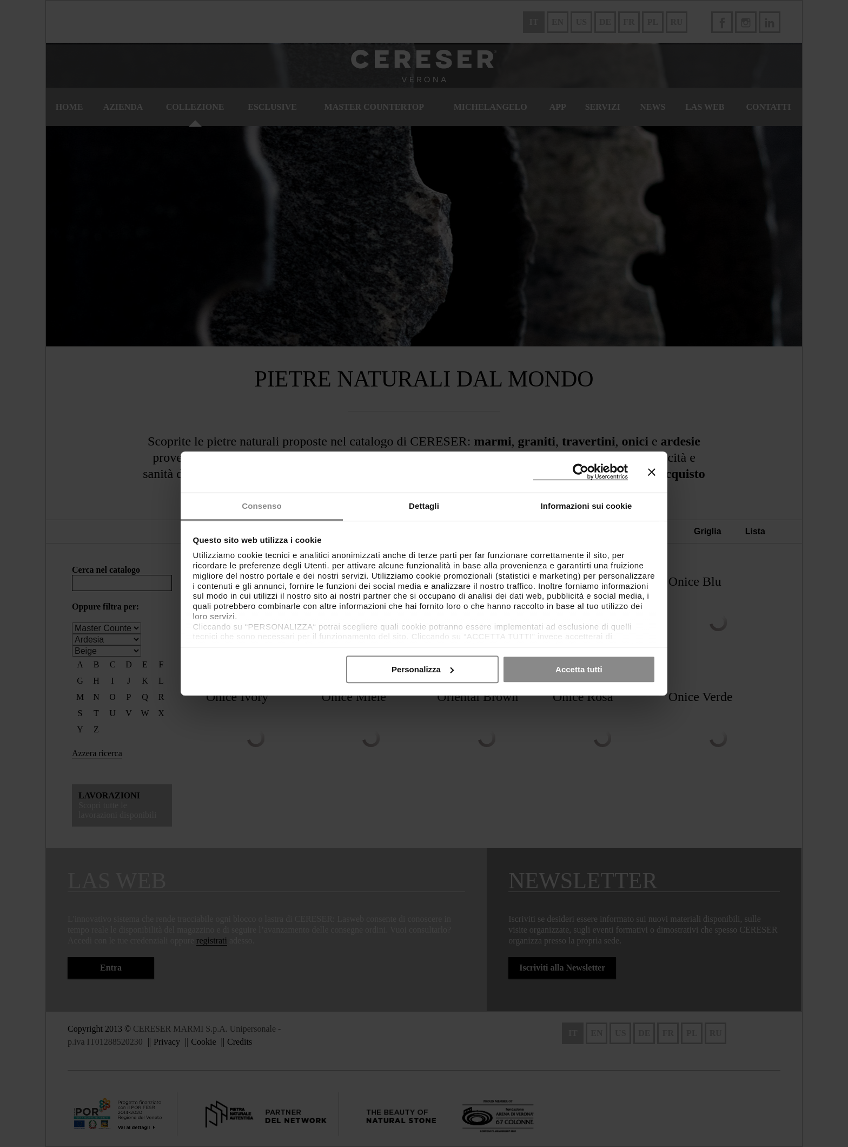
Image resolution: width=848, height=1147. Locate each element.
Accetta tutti (578, 669)
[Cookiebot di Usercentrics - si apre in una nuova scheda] (580, 471)
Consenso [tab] (261, 505)
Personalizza (423, 669)
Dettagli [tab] (424, 505)
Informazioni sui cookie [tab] (586, 505)
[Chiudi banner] (651, 472)
